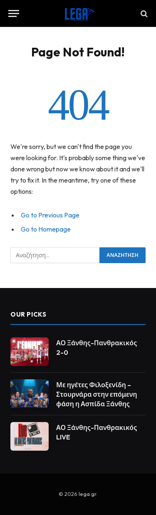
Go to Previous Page (50, 215)
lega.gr (87, 494)
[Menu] (13, 13)
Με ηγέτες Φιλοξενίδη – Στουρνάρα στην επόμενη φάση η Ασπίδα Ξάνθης (96, 394)
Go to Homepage (46, 229)
